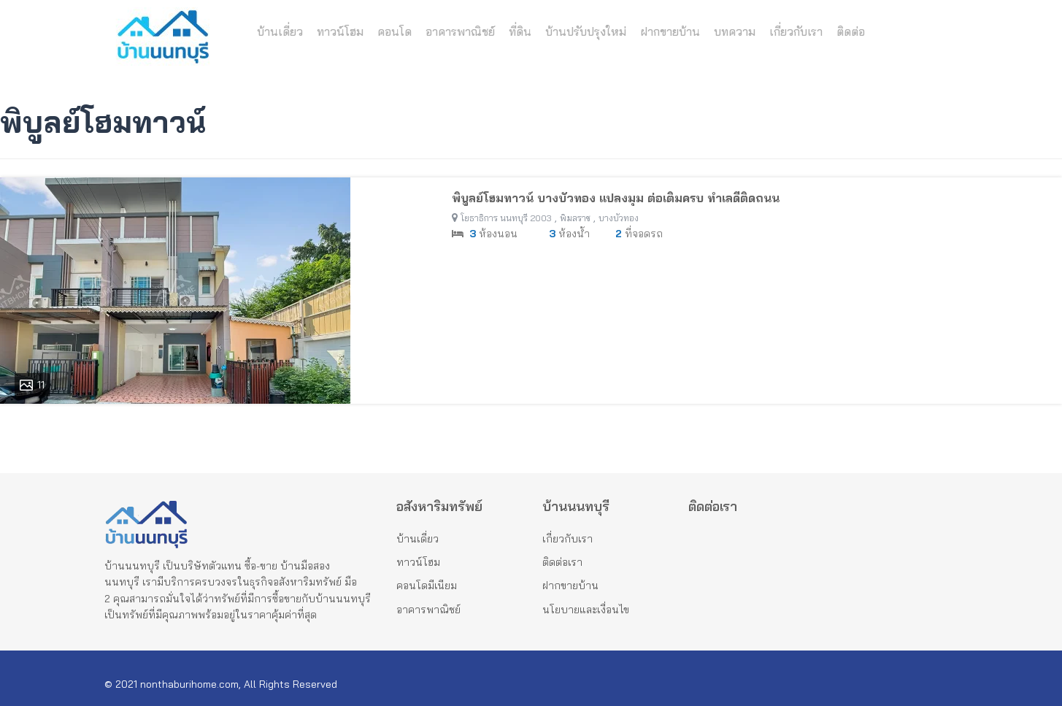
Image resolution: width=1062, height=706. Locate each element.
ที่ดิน (520, 32)
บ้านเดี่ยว (280, 32)
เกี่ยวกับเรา (796, 32)
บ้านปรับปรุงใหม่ (585, 32)
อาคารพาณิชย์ (460, 32)
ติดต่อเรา (562, 562)
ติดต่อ (850, 32)
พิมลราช (575, 217)
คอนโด (394, 32)
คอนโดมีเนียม (426, 585)
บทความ (734, 32)
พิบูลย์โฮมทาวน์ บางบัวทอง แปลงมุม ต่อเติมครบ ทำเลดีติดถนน (616, 198)
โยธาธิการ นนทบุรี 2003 (506, 217)
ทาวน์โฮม (340, 32)
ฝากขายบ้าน (670, 32)
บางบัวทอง (619, 217)
